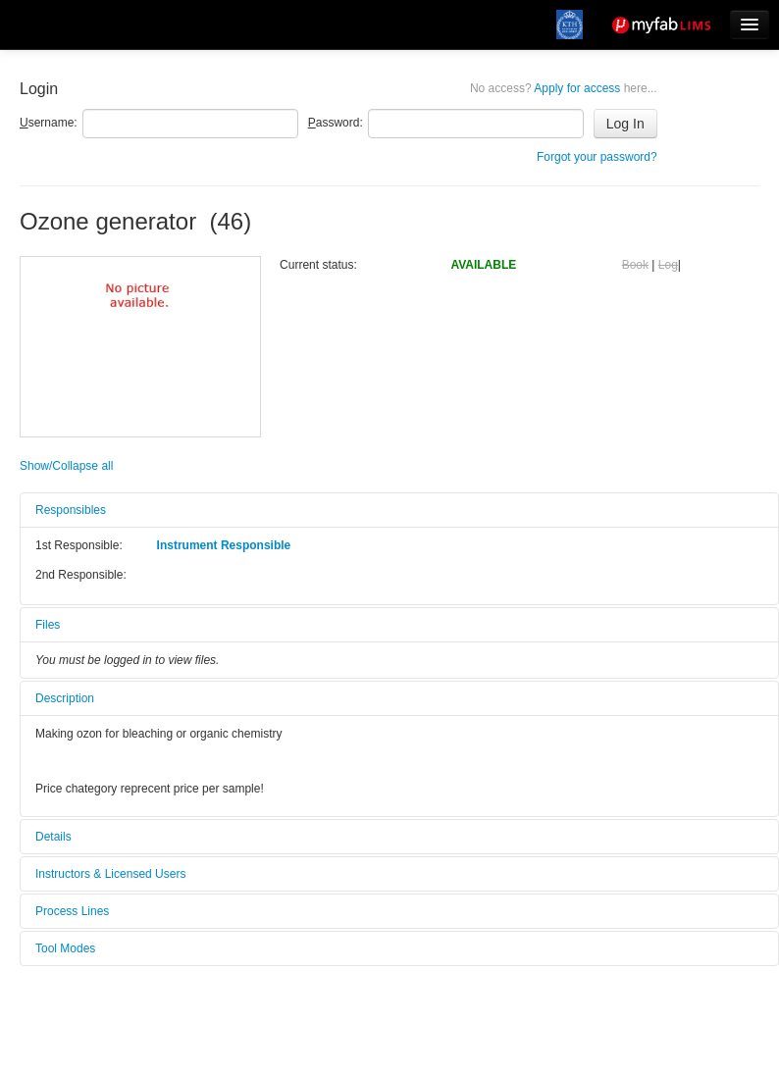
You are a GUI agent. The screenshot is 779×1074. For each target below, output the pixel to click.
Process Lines (72, 911)
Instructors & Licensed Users (110, 874)
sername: (49, 122)
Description (64, 698)
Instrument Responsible (224, 545)
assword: (335, 122)
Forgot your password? (597, 157)
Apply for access (563, 88)
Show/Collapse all (66, 466)
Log (668, 265)
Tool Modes (65, 948)
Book (635, 265)
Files (47, 625)
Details (53, 837)
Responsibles (70, 510)
